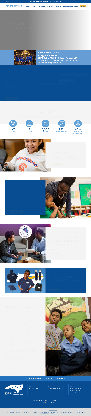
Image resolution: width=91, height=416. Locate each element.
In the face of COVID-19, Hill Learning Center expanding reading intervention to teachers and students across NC (21, 365)
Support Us (58, 6)
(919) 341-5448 (41, 402)
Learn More (11, 98)
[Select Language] (11, 1)
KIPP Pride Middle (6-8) (75, 390)
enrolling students (37, 1)
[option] (13, 126)
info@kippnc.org (50, 402)
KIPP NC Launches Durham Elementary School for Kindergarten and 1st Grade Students (19, 357)
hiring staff (45, 1)
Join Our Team (50, 6)
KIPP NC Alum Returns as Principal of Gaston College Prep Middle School (20, 372)
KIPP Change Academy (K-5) (35, 386)
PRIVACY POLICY (53, 409)
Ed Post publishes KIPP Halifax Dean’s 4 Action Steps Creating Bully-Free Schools (20, 336)
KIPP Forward (42, 6)
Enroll (83, 6)
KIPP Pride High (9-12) (74, 392)
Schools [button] (34, 6)
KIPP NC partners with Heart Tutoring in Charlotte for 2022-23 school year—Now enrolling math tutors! (20, 350)
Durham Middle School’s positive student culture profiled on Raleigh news (21, 343)
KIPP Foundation (61, 378)
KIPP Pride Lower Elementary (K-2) (77, 386)
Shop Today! (54, 290)
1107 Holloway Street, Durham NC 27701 (51, 400)
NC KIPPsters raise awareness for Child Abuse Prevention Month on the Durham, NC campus (21, 312)
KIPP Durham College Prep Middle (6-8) (55, 388)
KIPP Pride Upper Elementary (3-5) (77, 388)
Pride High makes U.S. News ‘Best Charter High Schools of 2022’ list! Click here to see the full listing (21, 329)
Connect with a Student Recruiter (70, 6)
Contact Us (48, 378)
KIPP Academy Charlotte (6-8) (35, 388)
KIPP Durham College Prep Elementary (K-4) (56, 386)
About (28, 6)
